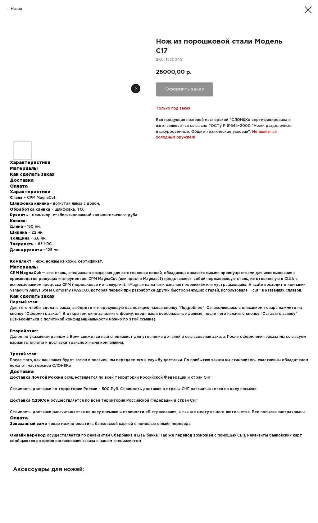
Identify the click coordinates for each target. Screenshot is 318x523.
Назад (16, 9)
